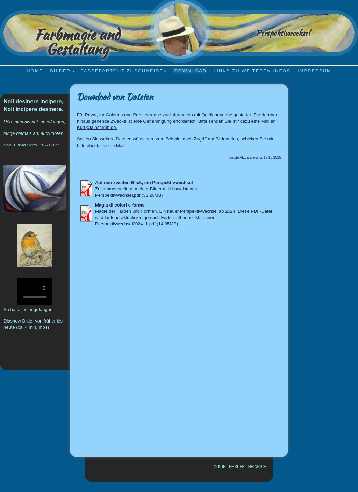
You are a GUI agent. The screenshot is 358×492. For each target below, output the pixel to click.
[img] (180, 29)
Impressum (314, 70)
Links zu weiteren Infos (252, 70)
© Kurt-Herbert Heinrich (240, 466)
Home (35, 70)
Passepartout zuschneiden (123, 70)
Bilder (60, 70)
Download (190, 70)
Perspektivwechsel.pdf (117, 195)
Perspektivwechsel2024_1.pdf (125, 223)
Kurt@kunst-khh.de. (97, 127)
